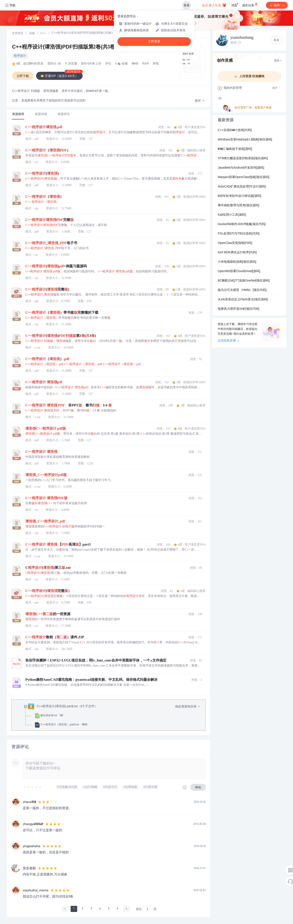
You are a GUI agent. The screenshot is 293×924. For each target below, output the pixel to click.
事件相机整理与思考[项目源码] (238, 205)
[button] (200, 101)
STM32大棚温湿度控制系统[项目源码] (243, 158)
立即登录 (154, 41)
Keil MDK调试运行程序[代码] (237, 252)
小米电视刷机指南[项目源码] (237, 262)
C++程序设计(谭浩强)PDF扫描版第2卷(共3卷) (64, 47)
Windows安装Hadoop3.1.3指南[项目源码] (245, 139)
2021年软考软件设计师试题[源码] (239, 196)
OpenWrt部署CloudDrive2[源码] (239, 271)
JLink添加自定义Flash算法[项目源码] (243, 299)
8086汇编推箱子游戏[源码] (235, 149)
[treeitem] (112, 716)
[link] (17, 33)
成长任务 (250, 4)
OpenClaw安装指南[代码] (235, 243)
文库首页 (17, 33)
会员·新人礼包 (214, 5)
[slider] (33, 787)
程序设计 (20, 56)
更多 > (278, 61)
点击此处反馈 (228, 340)
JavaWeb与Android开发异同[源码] (241, 168)
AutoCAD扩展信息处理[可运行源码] (242, 186)
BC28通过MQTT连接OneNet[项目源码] (244, 280)
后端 (32, 33)
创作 (277, 5)
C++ (43, 33)
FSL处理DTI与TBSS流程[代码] (239, 233)
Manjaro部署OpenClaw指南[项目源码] (243, 177)
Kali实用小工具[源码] (232, 215)
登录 (186, 5)
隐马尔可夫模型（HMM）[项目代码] (242, 290)
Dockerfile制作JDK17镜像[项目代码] (241, 224)
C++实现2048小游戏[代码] (235, 130)
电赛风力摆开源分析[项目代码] (238, 309)
